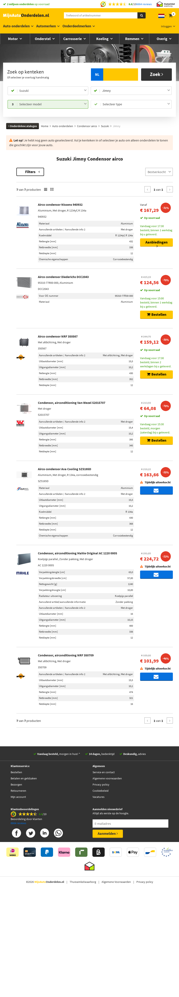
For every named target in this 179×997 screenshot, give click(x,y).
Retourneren (18, 907)
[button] (18, 237)
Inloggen (166, 26)
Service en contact (104, 889)
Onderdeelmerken (76, 26)
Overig (162, 38)
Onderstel (43, 38)
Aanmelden (108, 950)
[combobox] (53, 90)
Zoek (156, 74)
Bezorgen (16, 901)
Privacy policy (101, 901)
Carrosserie (73, 38)
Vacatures (98, 913)
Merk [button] (13, 189)
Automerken (46, 26)
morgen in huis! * (58, 870)
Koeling (102, 38)
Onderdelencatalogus (22, 126)
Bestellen (16, 889)
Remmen (132, 38)
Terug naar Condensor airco (24, 170)
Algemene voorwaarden (107, 895)
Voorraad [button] (16, 248)
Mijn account (18, 913)
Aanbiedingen (156, 243)
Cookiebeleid (101, 907)
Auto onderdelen (16, 26)
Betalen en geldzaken (24, 895)
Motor (13, 38)
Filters (81, 171)
